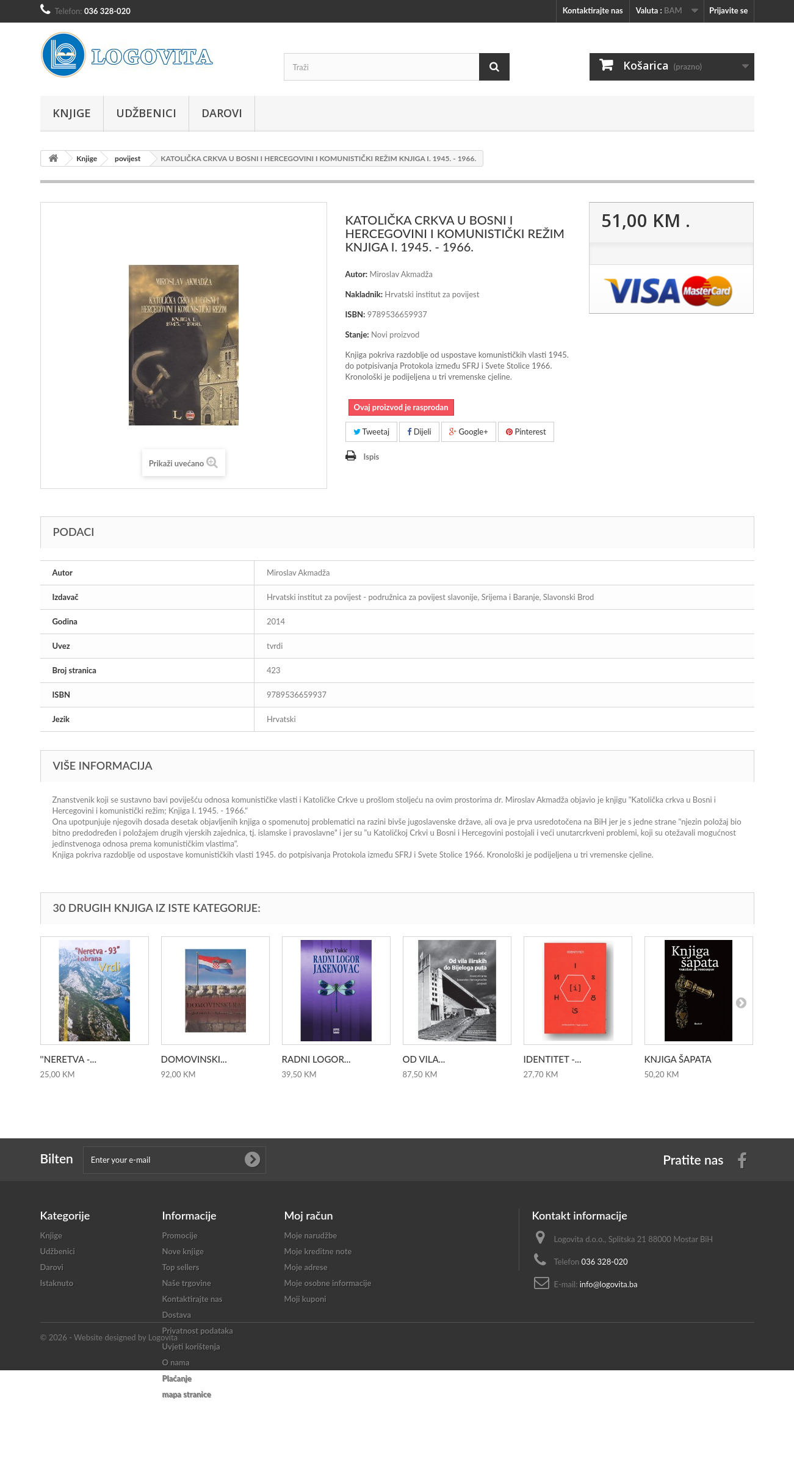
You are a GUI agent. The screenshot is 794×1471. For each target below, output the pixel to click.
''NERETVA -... (68, 1059)
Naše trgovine (186, 1283)
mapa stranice (186, 1394)
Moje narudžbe (310, 1235)
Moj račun (308, 1215)
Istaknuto (57, 1283)
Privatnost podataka (197, 1330)
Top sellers (181, 1267)
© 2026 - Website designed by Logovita (109, 1438)
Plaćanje (177, 1378)
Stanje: (357, 334)
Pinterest (526, 431)
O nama (176, 1362)
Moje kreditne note (318, 1251)
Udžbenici (146, 113)
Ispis (372, 456)
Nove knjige (183, 1251)
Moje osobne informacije (328, 1283)
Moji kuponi (305, 1299)
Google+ (468, 431)
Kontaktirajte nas (593, 10)
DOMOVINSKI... (194, 1059)
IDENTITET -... (553, 1059)
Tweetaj (371, 431)
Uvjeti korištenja (191, 1346)
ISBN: (355, 314)
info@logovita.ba (609, 1284)
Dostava (177, 1315)
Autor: (356, 274)
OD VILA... (424, 1059)
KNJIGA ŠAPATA (678, 1059)
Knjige (71, 113)
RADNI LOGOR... (316, 1059)
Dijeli (419, 431)
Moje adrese (306, 1267)
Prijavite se (728, 10)
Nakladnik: (364, 294)
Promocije (180, 1235)
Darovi (221, 113)
